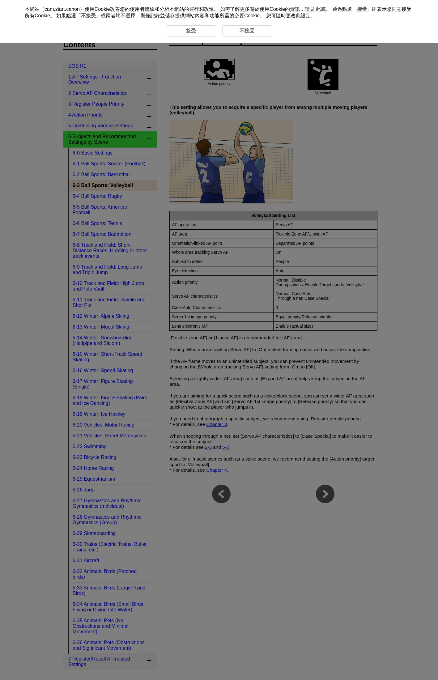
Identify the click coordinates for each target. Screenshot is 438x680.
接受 (362, 9)
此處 (321, 9)
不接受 (88, 15)
